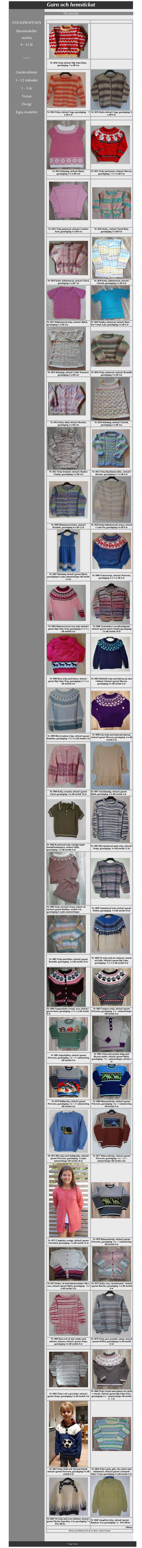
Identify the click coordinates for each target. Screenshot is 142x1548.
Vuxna (27, 96)
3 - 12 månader (26, 80)
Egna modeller (27, 112)
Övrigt (27, 104)
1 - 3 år (26, 88)
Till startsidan (71, 13)
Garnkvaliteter (27, 72)
